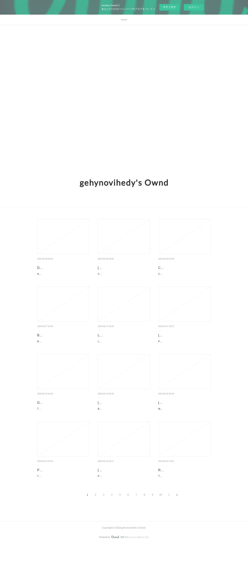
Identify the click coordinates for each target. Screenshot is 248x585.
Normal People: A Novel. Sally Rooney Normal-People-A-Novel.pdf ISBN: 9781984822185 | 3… (63, 282)
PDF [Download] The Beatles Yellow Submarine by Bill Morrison (63, 503)
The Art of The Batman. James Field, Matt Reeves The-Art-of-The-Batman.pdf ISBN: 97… (183, 515)
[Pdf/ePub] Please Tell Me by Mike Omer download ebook (122, 503)
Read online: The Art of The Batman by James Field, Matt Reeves (184, 503)
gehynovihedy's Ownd (124, 182)
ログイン (194, 7)
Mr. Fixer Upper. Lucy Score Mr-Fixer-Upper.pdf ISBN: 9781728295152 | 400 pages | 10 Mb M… (184, 437)
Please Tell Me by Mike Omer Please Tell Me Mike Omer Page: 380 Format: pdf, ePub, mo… (123, 515)
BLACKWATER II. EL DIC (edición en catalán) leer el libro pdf (61, 348)
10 (160, 535)
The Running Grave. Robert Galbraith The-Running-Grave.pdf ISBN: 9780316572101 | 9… (63, 437)
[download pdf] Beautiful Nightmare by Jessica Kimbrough (123, 426)
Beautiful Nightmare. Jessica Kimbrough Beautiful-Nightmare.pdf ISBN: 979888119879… (124, 437)
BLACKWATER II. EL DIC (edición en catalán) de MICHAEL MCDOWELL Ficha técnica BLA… (63, 359)
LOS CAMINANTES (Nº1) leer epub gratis (123, 348)
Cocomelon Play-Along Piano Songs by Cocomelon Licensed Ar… (184, 270)
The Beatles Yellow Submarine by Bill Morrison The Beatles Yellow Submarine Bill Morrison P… (63, 515)
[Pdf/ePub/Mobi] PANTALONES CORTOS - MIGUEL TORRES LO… (184, 348)
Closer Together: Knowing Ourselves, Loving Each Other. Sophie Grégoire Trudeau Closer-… (124, 282)
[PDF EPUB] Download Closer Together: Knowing (119, 270)
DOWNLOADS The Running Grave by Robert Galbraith (62, 426)
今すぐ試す (169, 7)
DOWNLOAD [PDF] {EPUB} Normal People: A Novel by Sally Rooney (63, 270)
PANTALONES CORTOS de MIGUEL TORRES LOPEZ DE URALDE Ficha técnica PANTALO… (184, 359)
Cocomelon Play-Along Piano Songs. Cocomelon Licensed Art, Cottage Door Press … (184, 282)
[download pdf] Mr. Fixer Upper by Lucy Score (182, 426)
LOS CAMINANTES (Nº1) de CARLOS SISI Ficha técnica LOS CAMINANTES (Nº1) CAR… (123, 359)
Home (124, 19)
